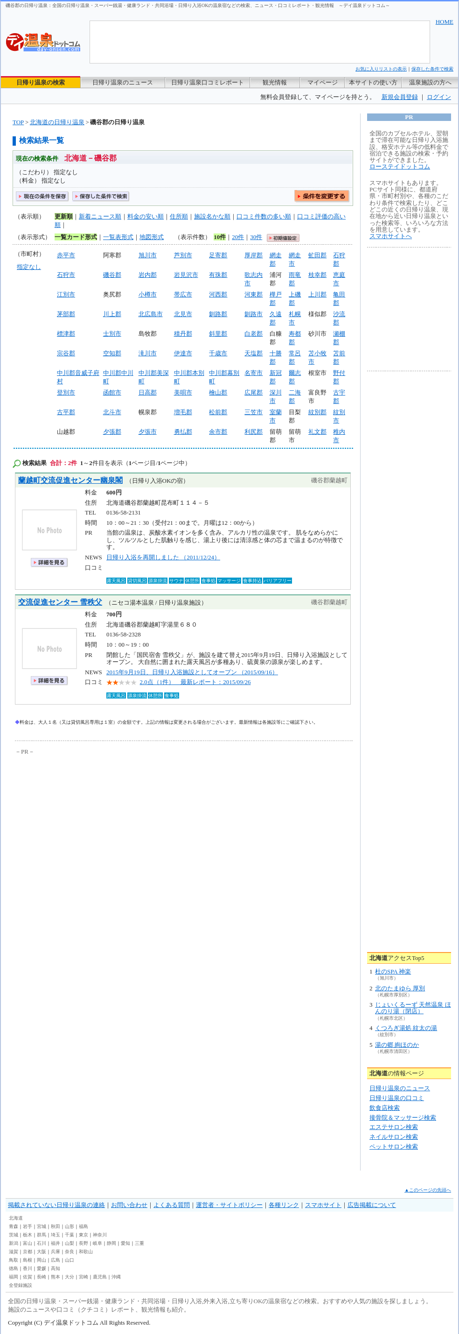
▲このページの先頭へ (427, 1190)
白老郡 (253, 333)
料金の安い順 (145, 216)
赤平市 (66, 255)
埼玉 (55, 1234)
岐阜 (97, 1243)
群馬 (41, 1234)
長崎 (41, 1276)
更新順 (64, 216)
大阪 (41, 1251)
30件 (256, 236)
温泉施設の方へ (430, 82)
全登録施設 (20, 1285)
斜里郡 (218, 333)
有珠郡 (218, 274)
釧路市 (253, 314)
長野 (83, 1243)
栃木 (27, 1234)
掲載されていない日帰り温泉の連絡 (56, 1204)
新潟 (13, 1243)
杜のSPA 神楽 (393, 971)
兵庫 (55, 1251)
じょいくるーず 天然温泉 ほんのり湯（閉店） (413, 1008)
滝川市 (148, 353)
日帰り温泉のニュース (122, 82)
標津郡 (66, 333)
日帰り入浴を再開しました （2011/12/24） (163, 557)
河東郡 (253, 294)
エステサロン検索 (393, 1126)
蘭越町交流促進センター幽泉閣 (70, 480)
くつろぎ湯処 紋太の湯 (406, 1027)
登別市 (66, 392)
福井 (55, 1243)
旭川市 (148, 255)
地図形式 (151, 236)
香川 (27, 1268)
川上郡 (112, 314)
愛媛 (41, 1268)
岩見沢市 (186, 274)
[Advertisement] (101, 827)
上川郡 (317, 294)
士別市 (112, 333)
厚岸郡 (253, 255)
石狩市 (66, 274)
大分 (69, 1276)
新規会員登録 (400, 96)
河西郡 (218, 294)
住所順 (179, 216)
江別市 (66, 294)
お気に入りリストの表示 (381, 68)
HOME (444, 21)
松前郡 (218, 412)
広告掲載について (372, 1204)
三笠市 (253, 412)
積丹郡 (183, 333)
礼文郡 (317, 431)
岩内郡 (148, 274)
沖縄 (116, 1276)
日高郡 (148, 392)
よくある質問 (171, 1204)
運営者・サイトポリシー (229, 1204)
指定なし (29, 266)
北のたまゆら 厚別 (400, 988)
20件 (238, 236)
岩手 (27, 1226)
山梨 (69, 1243)
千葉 (69, 1234)
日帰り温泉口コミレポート (207, 82)
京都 (27, 1251)
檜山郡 (218, 392)
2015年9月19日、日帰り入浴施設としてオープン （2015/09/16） (192, 672)
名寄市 (253, 372)
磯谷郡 (112, 274)
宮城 (41, 1226)
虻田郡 (317, 255)
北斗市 (112, 412)
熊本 (55, 1276)
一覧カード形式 (76, 236)
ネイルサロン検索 (393, 1136)
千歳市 (218, 353)
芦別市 (183, 255)
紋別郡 (317, 412)
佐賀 (27, 1276)
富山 (27, 1243)
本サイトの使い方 (373, 82)
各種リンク (284, 1204)
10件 (220, 236)
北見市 (183, 314)
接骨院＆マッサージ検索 (402, 1117)
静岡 (111, 1243)
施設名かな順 (212, 216)
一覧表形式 (118, 236)
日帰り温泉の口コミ (396, 1097)
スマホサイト (323, 1204)
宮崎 (83, 1276)
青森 (13, 1226)
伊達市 (183, 353)
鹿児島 (100, 1276)
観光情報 (275, 82)
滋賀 (13, 1251)
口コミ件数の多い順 (263, 216)
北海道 (16, 1218)
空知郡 (112, 353)
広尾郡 (253, 392)
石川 (41, 1243)
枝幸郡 (317, 274)
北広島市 (151, 314)
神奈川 (100, 1234)
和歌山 (86, 1251)
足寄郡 (218, 255)
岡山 (41, 1260)
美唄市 (183, 392)
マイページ (322, 82)
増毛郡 (183, 412)
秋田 (55, 1226)
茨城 (13, 1234)
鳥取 (13, 1260)
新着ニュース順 (100, 216)
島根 (27, 1260)
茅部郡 (66, 314)
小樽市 (148, 294)
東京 (83, 1234)
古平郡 (66, 412)
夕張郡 (112, 431)
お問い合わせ (129, 1204)
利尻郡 (253, 431)
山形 (69, 1226)
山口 (69, 1260)
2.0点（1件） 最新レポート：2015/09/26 (195, 681)
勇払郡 (183, 431)
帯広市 (183, 294)
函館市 (112, 392)
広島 (55, 1260)
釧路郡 (218, 314)
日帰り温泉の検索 (40, 82)
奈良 (69, 1251)
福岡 (13, 1276)
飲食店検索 (384, 1107)
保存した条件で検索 (432, 68)
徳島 (13, 1268)
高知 (55, 1268)
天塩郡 (253, 353)
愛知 (125, 1243)
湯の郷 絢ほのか (397, 1044)
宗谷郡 (66, 353)
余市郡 (218, 431)
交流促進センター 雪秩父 (60, 602)
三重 (139, 1243)
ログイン (439, 96)
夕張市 (148, 431)
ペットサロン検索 (393, 1146)
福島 (83, 1226)
